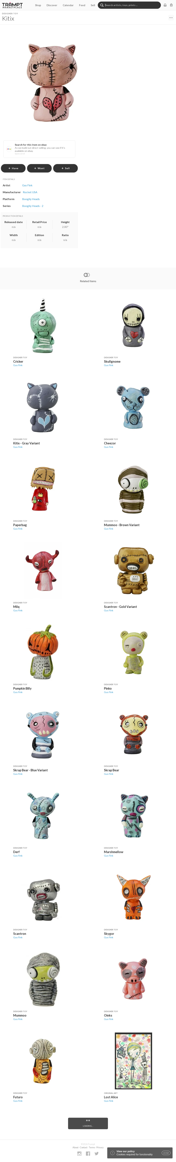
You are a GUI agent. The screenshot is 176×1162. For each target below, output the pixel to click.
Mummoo (19, 1015)
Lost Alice (111, 1097)
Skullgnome (112, 361)
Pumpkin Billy (22, 688)
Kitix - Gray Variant (26, 443)
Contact (83, 1147)
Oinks (108, 1015)
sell (65, 168)
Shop (38, 5)
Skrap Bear (111, 770)
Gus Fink (18, 365)
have (13, 168)
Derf (16, 852)
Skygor (109, 934)
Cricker (18, 361)
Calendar (68, 5)
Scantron (19, 934)
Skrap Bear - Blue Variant (30, 770)
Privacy (100, 1147)
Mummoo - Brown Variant (122, 525)
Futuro (18, 1097)
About (75, 1147)
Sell (93, 5)
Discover (52, 5)
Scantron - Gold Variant (120, 607)
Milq (16, 607)
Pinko (108, 688)
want (39, 168)
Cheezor (110, 443)
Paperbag (20, 525)
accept (166, 1153)
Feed (82, 5)
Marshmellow (113, 852)
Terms (92, 1147)
